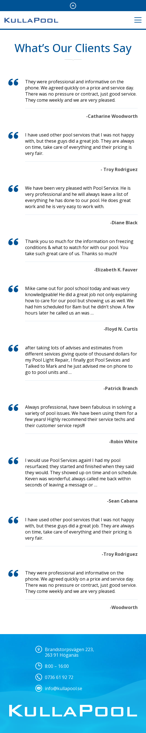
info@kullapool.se (63, 688)
